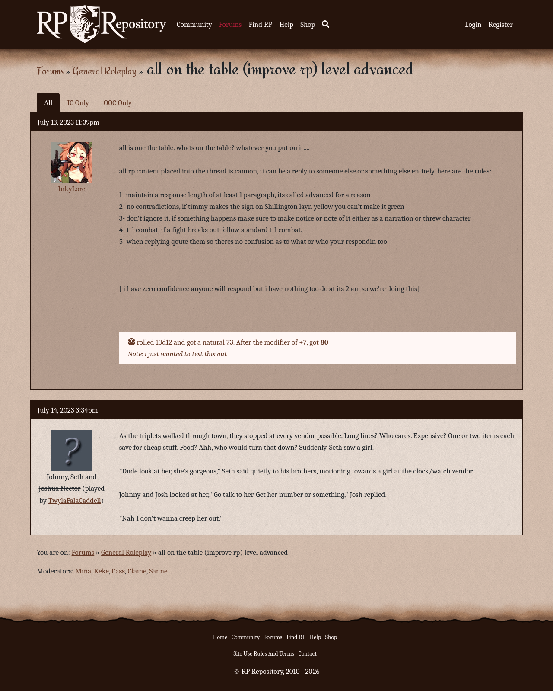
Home (220, 637)
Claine (137, 571)
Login (473, 24)
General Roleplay (104, 70)
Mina (83, 571)
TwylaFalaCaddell (74, 500)
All (48, 103)
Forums (230, 24)
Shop (307, 24)
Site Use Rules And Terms (263, 653)
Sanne (158, 571)
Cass (118, 571)
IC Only (78, 103)
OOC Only (118, 103)
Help (286, 24)
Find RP (260, 24)
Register (501, 24)
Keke (101, 571)
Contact (308, 653)
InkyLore (71, 189)
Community (194, 24)
